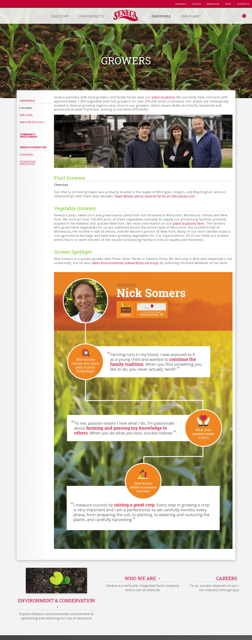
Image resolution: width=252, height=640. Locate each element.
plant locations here (188, 223)
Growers (26, 108)
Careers (196, 3)
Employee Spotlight (32, 122)
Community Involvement (29, 135)
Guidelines (26, 154)
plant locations (163, 97)
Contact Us (243, 3)
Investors (180, 3)
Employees (26, 115)
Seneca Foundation (33, 147)
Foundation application (28, 163)
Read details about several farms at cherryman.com (155, 196)
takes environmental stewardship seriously (125, 263)
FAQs (228, 3)
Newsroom (213, 3)
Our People (27, 100)
